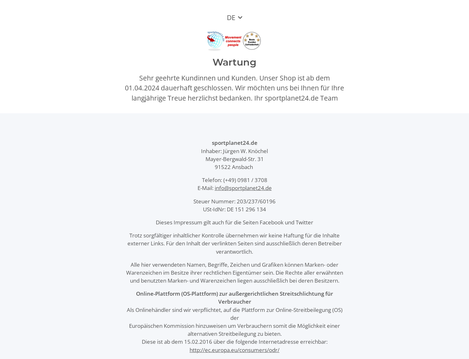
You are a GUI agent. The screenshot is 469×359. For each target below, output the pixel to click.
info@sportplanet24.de (243, 188)
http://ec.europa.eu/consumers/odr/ (234, 350)
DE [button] (231, 17)
